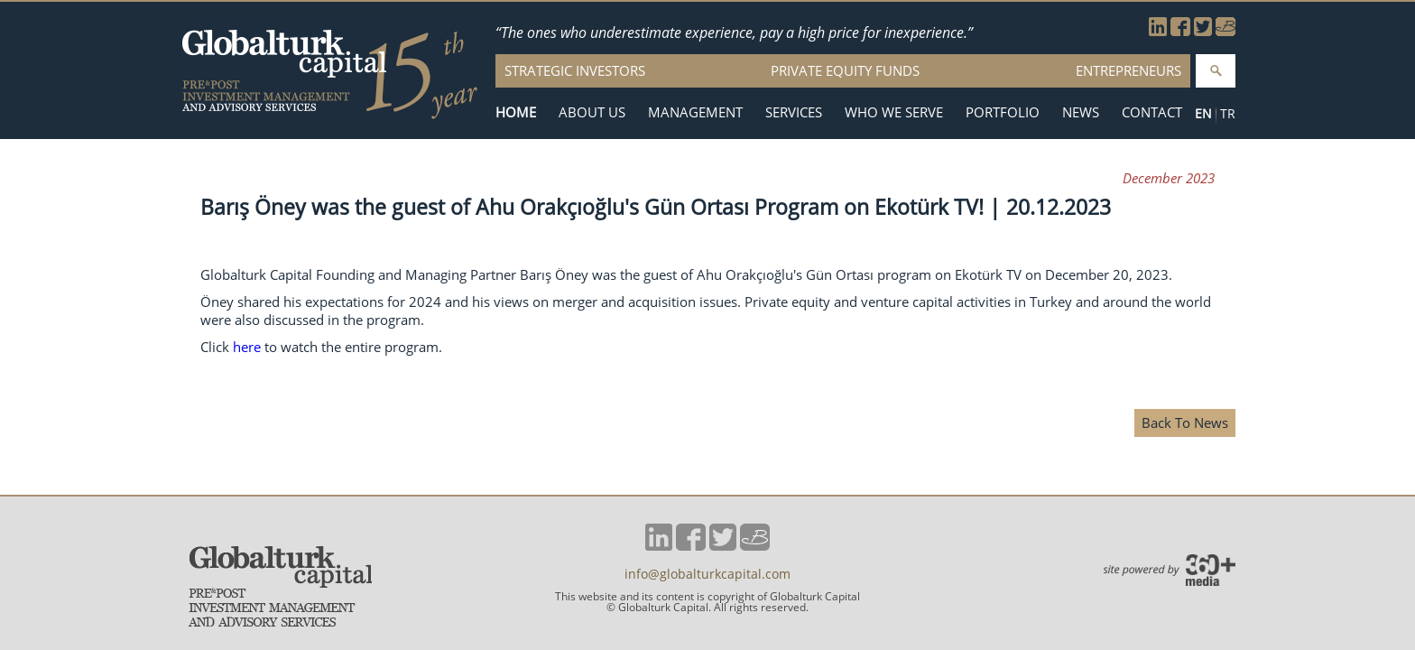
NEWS (1080, 112)
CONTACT (1152, 112)
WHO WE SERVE (894, 112)
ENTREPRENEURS (1128, 70)
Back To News (1185, 422)
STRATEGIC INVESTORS (574, 70)
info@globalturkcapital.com (707, 574)
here (247, 347)
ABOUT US (592, 112)
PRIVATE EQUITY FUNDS (845, 70)
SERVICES (793, 112)
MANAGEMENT (695, 112)
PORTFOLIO (1003, 112)
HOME (515, 112)
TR (1227, 113)
